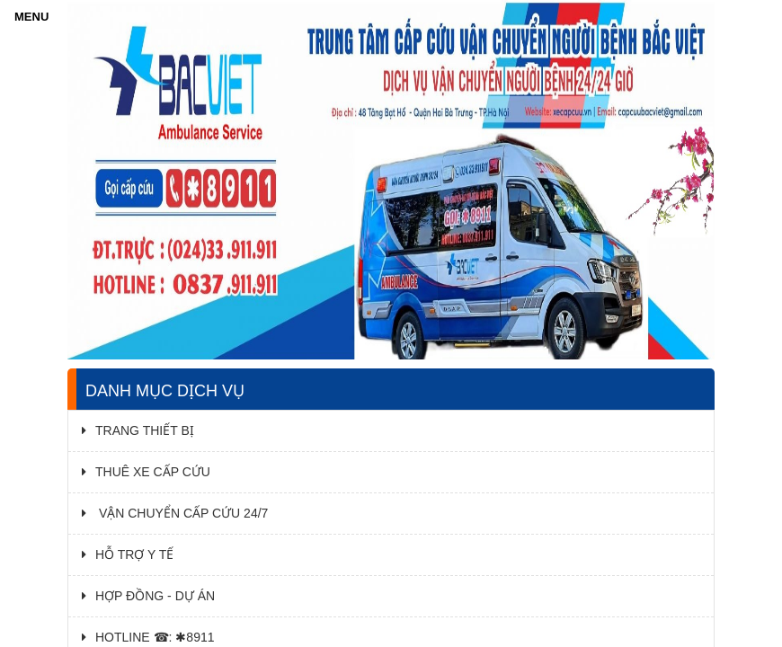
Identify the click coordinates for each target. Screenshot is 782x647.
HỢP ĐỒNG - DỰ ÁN (148, 596)
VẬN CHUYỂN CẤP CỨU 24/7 (175, 513)
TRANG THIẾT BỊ (138, 430)
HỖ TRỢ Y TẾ (127, 554)
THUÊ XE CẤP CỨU (146, 472)
